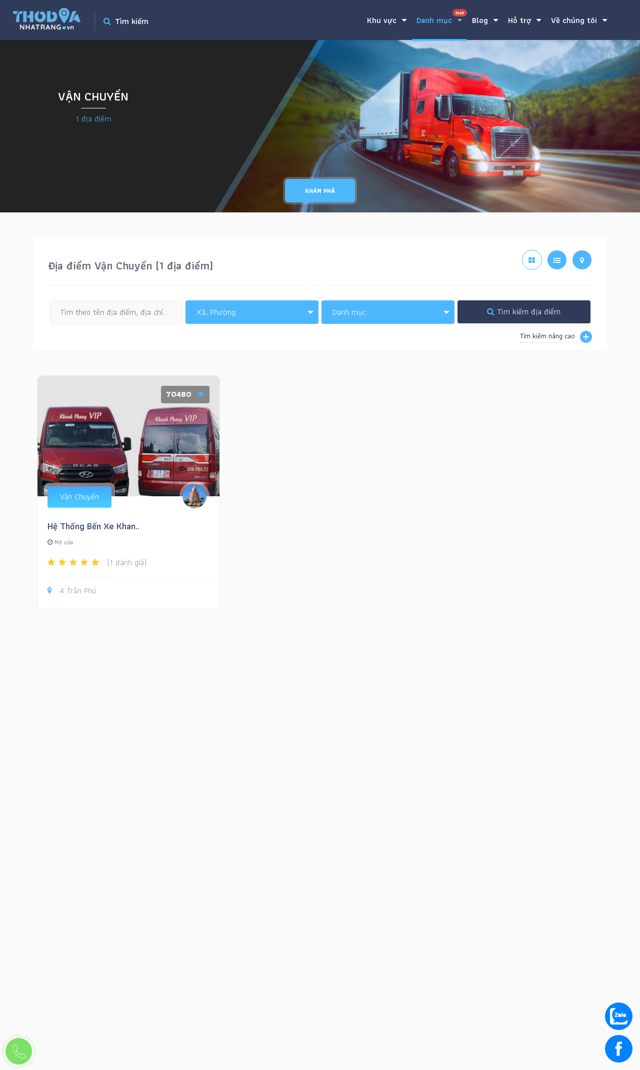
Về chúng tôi (579, 20)
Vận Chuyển (79, 496)
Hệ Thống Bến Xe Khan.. (94, 526)
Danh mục (441, 17)
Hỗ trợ (524, 20)
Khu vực (386, 20)
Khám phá (320, 190)
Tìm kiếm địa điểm (523, 311)
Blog (485, 20)
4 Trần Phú (72, 591)
